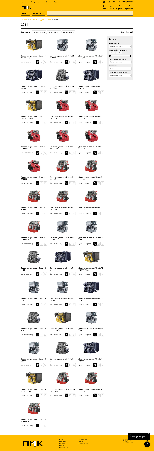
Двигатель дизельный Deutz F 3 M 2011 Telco (62, 330)
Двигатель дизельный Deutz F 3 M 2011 (90, 299)
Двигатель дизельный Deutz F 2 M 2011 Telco (90, 269)
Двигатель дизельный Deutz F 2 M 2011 (33, 269)
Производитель (114, 43)
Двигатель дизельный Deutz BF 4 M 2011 (33, 87)
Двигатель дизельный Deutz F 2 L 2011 (62, 239)
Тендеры (81, 441)
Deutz (49, 20)
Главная (24, 20)
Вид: (122, 32)
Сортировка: (25, 32)
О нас (61, 440)
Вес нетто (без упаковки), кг (118, 50)
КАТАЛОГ (25, 13)
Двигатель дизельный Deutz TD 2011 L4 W (33, 420)
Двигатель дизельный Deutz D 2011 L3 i (61, 208)
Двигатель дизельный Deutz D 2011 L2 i (90, 178)
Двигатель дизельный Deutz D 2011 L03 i (61, 148)
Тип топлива (113, 66)
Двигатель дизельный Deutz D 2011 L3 (33, 208)
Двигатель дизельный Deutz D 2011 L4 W (33, 239)
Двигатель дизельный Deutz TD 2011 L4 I (90, 390)
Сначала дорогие (68, 32)
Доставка (57, 2)
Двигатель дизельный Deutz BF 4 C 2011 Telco (33, 57)
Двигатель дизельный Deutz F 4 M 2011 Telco (33, 390)
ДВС (42, 20)
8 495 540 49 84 (127, 2)
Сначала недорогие (54, 32)
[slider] (110, 56)
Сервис (61, 445)
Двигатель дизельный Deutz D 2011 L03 (33, 148)
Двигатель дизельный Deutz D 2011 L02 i (90, 117)
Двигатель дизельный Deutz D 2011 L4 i (90, 208)
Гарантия (62, 444)
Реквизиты (62, 441)
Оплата (48, 2)
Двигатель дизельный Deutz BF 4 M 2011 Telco (33, 117)
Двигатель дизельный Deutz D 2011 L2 (61, 178)
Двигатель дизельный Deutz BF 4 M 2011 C (90, 87)
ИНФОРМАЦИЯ (38, 13)
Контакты (24, 2)
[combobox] (90, 13)
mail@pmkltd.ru (110, 2)
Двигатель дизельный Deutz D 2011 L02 (61, 117)
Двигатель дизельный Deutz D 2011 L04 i (33, 178)
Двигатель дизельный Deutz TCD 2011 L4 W (62, 390)
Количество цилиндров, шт (117, 72)
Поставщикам (83, 444)
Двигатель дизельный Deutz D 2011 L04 (90, 148)
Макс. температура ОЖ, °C (117, 59)
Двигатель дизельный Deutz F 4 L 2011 (90, 330)
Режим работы (64, 448)
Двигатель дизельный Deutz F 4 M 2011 (62, 360)
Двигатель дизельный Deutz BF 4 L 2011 (62, 57)
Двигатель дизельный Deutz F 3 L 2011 (33, 299)
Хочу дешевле (82, 440)
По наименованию (39, 32)
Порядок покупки (37, 2)
